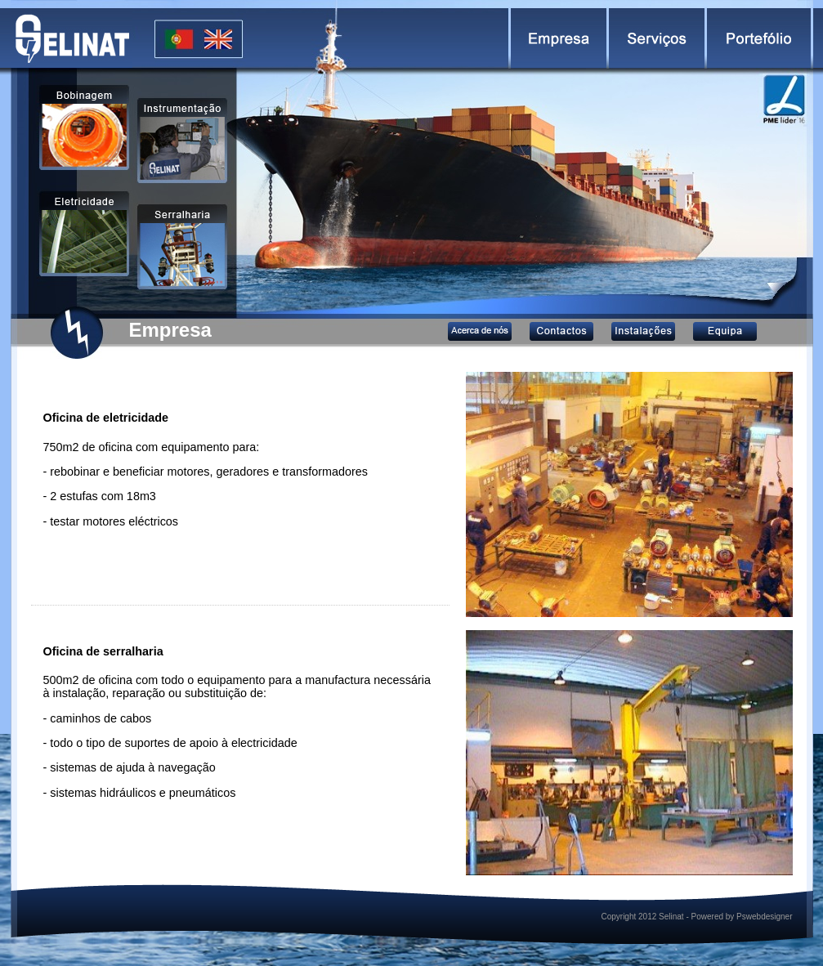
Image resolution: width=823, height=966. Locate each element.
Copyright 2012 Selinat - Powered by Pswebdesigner (696, 916)
